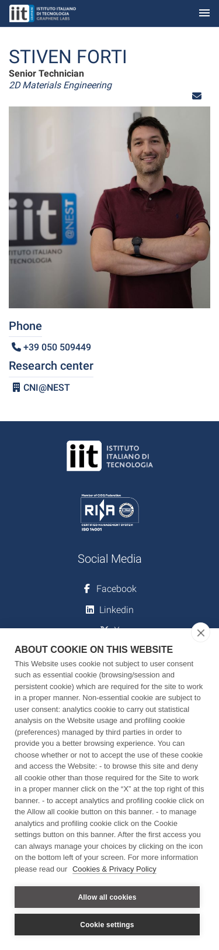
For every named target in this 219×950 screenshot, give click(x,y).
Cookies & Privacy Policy (114, 869)
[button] (197, 96)
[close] (200, 632)
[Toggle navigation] (204, 14)
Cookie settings (107, 925)
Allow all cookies (107, 897)
